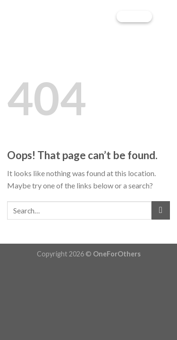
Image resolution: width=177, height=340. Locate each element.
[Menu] (164, 16)
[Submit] (161, 210)
